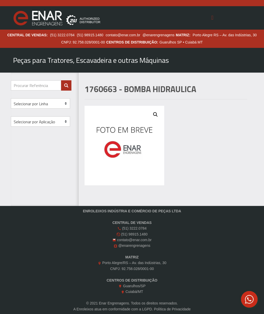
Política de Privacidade (172, 309)
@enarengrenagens (159, 35)
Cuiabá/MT (134, 292)
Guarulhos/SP (134, 286)
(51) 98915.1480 (90, 35)
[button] (155, 114)
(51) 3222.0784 (62, 35)
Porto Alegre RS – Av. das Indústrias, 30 (225, 35)
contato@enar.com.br (123, 35)
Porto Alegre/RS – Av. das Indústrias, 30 (134, 263)
